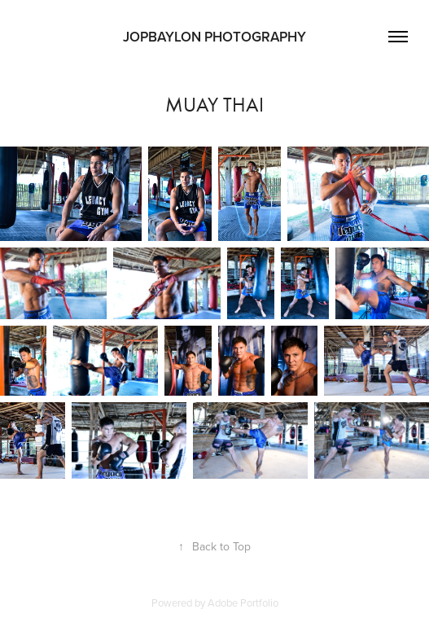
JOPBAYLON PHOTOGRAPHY (214, 36)
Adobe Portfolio (243, 602)
